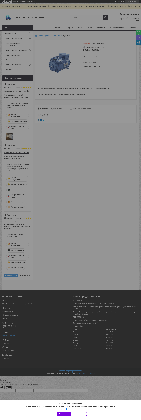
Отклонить (80, 414)
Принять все (64, 414)
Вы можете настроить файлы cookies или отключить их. (70, 409)
